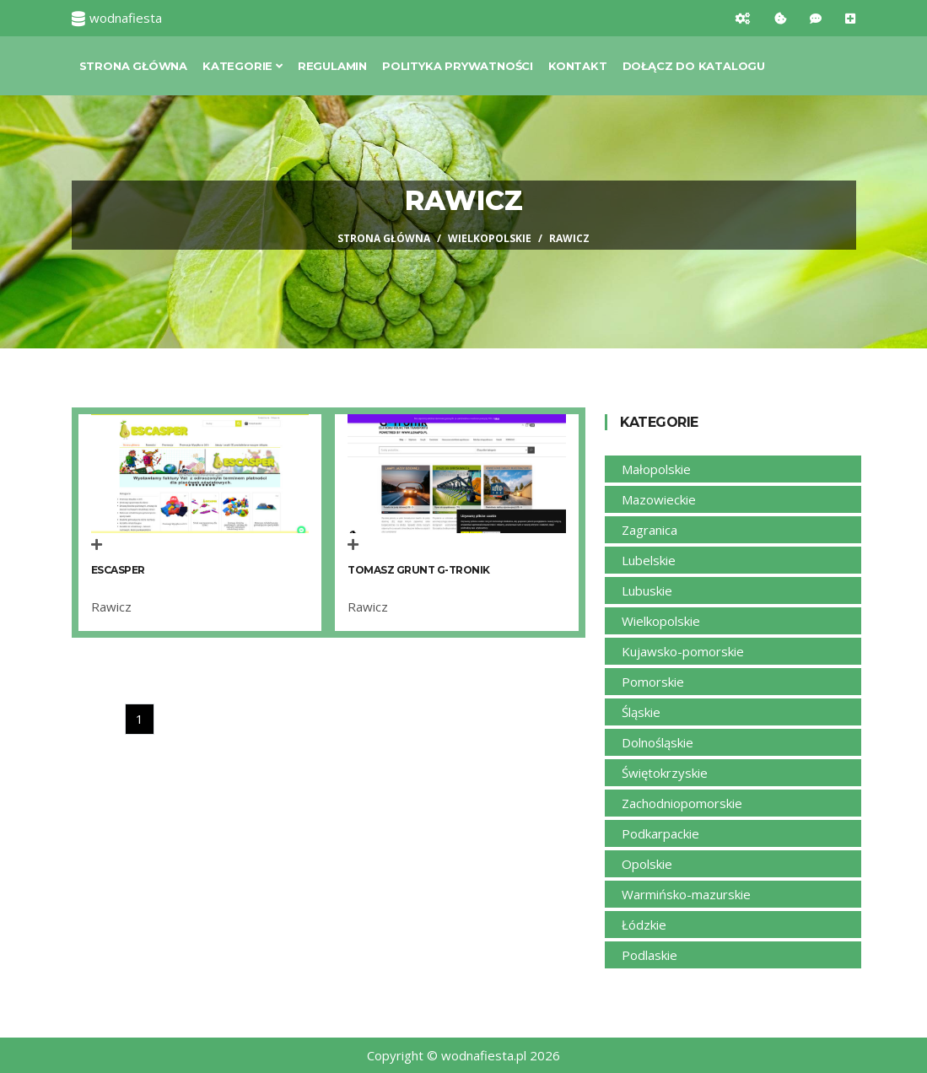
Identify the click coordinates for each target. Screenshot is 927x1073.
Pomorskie (653, 681)
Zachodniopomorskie (682, 803)
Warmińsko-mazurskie (686, 894)
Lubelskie (649, 560)
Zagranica (649, 529)
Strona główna (133, 66)
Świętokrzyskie (665, 772)
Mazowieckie (659, 499)
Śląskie (641, 712)
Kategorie (242, 66)
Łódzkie (644, 924)
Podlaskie (649, 954)
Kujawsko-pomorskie (683, 651)
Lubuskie (647, 590)
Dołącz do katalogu (693, 66)
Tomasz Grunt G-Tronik (419, 569)
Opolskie (647, 863)
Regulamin (332, 66)
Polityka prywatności (457, 66)
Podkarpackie (660, 833)
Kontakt (577, 66)
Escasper (118, 569)
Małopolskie (656, 469)
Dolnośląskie (657, 742)
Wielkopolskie (489, 238)
